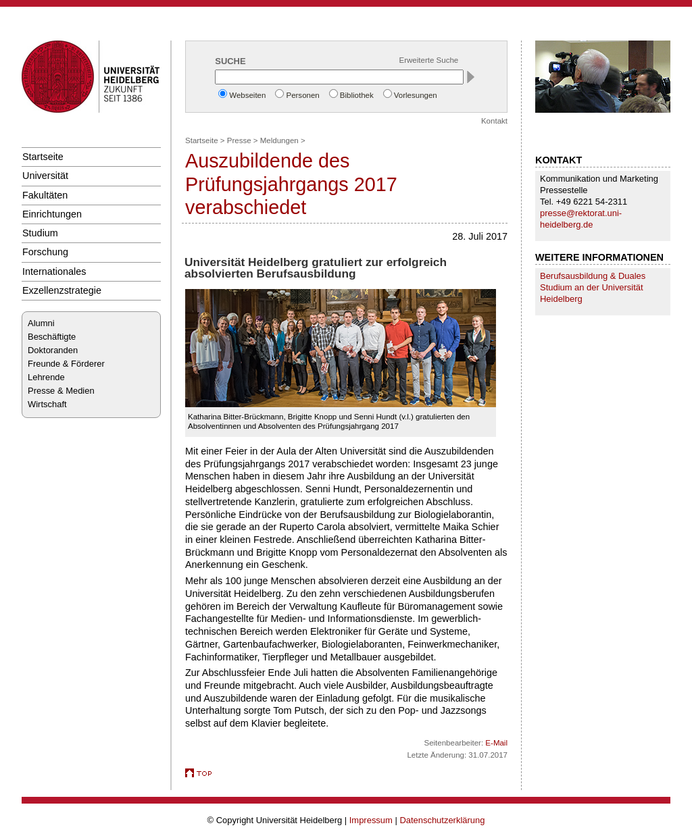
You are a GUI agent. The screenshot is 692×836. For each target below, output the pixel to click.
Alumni (41, 323)
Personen (302, 95)
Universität (45, 175)
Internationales (54, 271)
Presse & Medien (61, 391)
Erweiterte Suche (429, 60)
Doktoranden (53, 350)
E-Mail (496, 743)
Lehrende (46, 377)
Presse (239, 140)
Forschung (45, 251)
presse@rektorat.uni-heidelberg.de (581, 219)
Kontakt (494, 121)
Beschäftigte (52, 337)
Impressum (371, 820)
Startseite (43, 156)
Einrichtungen (52, 214)
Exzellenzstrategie (61, 290)
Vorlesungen (415, 95)
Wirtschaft (47, 404)
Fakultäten (45, 195)
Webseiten (247, 95)
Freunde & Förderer (66, 364)
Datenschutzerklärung (442, 820)
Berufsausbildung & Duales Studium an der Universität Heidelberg (592, 287)
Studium (40, 233)
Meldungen (279, 140)
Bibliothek (357, 95)
